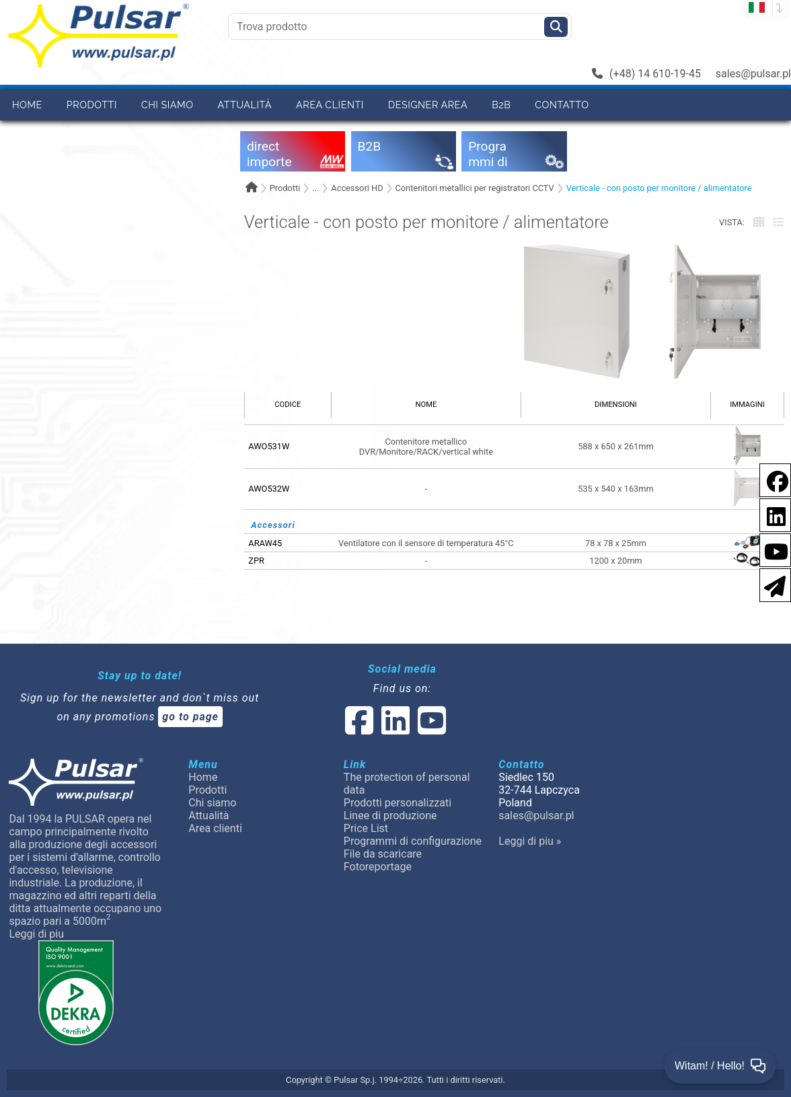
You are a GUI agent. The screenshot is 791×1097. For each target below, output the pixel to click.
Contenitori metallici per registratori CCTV (474, 188)
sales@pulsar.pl (753, 73)
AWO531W (268, 446)
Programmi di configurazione (413, 841)
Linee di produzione (390, 815)
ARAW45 (265, 543)
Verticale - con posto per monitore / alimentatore (659, 188)
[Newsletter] (771, 584)
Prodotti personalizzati (397, 802)
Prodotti (92, 104)
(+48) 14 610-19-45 (646, 73)
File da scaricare (383, 853)
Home (27, 104)
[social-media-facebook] (359, 728)
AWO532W (268, 489)
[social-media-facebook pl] (771, 479)
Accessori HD (357, 188)
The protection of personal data (407, 783)
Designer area (427, 104)
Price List (366, 828)
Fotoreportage (378, 866)
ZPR (256, 561)
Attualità (245, 104)
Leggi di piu (36, 934)
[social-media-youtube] (772, 549)
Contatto (562, 104)
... (315, 188)
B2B (501, 104)
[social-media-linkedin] (769, 514)
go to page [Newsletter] (190, 716)
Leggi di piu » (529, 841)
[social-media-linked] (394, 728)
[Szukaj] (556, 27)
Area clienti (330, 104)
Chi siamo (167, 104)
